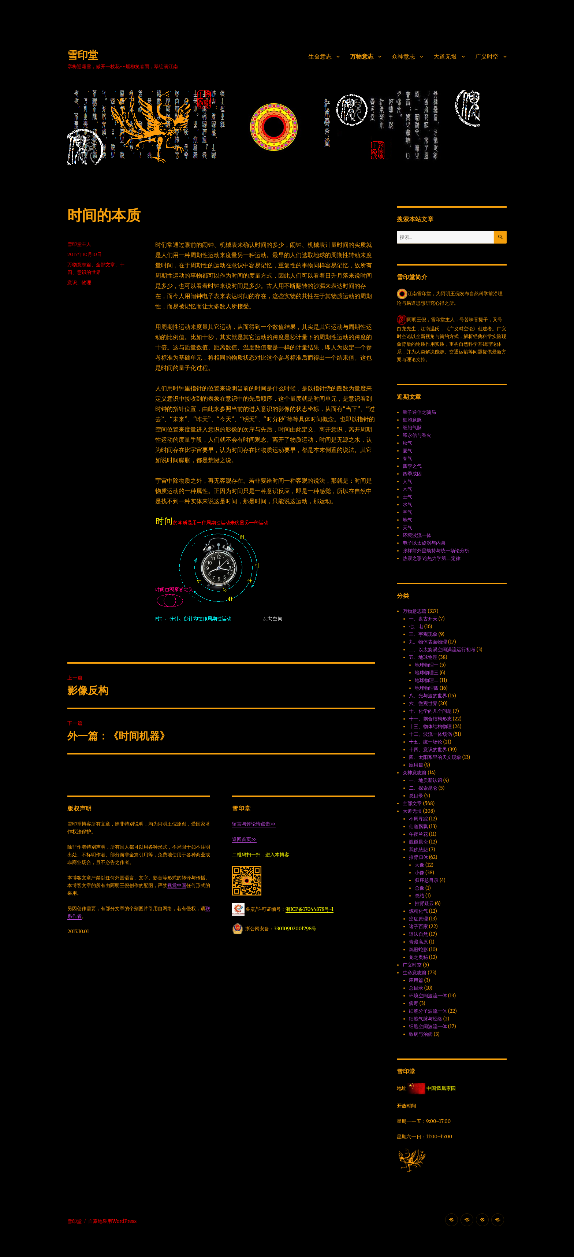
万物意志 (361, 56)
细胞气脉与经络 (425, 1019)
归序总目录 (427, 880)
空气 (407, 512)
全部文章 (105, 264)
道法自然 (418, 934)
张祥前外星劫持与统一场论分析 (436, 551)
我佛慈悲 (418, 849)
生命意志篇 (414, 972)
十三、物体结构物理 (430, 726)
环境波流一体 (417, 535)
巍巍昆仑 (418, 842)
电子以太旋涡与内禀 (424, 543)
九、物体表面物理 (428, 642)
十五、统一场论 (425, 742)
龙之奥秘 (418, 957)
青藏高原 (418, 942)
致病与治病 (421, 1034)
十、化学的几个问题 (430, 711)
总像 (419, 888)
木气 (407, 489)
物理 (86, 282)
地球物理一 (427, 665)
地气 (407, 520)
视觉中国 (176, 885)
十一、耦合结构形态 (430, 719)
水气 (407, 504)
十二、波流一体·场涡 (430, 734)
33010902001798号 (295, 929)
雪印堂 (82, 55)
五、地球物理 (423, 657)
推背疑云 (424, 903)
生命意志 (320, 56)
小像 (419, 872)
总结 (419, 896)
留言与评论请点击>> (254, 824)
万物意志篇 (79, 264)
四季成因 (412, 474)
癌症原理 (418, 919)
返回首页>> (244, 839)
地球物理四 (427, 688)
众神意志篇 (414, 773)
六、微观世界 (423, 703)
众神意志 (403, 56)
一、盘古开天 (423, 619)
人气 (407, 481)
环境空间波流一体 (428, 996)
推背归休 (418, 857)
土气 (407, 497)
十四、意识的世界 (428, 749)
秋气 (407, 443)
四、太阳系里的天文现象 (435, 757)
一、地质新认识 (425, 780)
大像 (419, 865)
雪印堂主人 (79, 244)
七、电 (416, 626)
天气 (407, 527)
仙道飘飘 (418, 826)
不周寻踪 (418, 819)
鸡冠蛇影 (418, 949)
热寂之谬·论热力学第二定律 (431, 558)
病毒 (413, 1003)
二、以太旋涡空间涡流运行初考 (442, 649)
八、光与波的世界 (428, 696)
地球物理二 (427, 680)
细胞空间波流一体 (428, 1026)
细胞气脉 (412, 427)
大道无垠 (445, 56)
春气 (407, 458)
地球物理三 (427, 673)
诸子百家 (418, 926)
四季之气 (412, 466)
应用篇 (416, 765)
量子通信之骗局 (419, 412)
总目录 (416, 796)
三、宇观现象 (423, 634)
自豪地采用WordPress (112, 1221)
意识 (72, 282)
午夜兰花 (418, 834)
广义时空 (487, 56)
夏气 (407, 451)
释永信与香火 (417, 435)
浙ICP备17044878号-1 (309, 909)
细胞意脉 (412, 420)
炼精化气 (418, 911)
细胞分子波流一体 (428, 1011)
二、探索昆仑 (423, 788)
